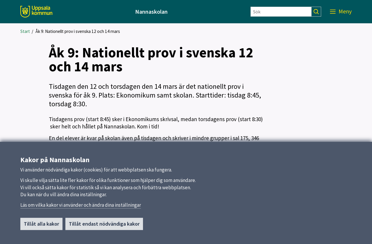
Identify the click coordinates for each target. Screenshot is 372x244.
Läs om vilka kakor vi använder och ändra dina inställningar (80, 205)
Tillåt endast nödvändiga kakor (104, 224)
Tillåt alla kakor (41, 224)
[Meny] (341, 12)
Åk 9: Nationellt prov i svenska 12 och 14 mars (77, 31)
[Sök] (281, 12)
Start (25, 31)
